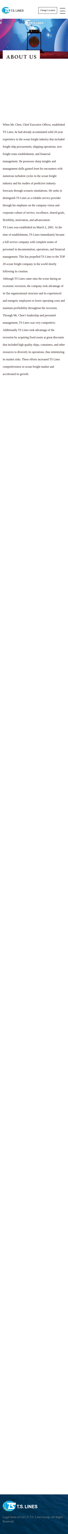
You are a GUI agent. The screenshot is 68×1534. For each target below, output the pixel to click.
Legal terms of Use (14, 1517)
